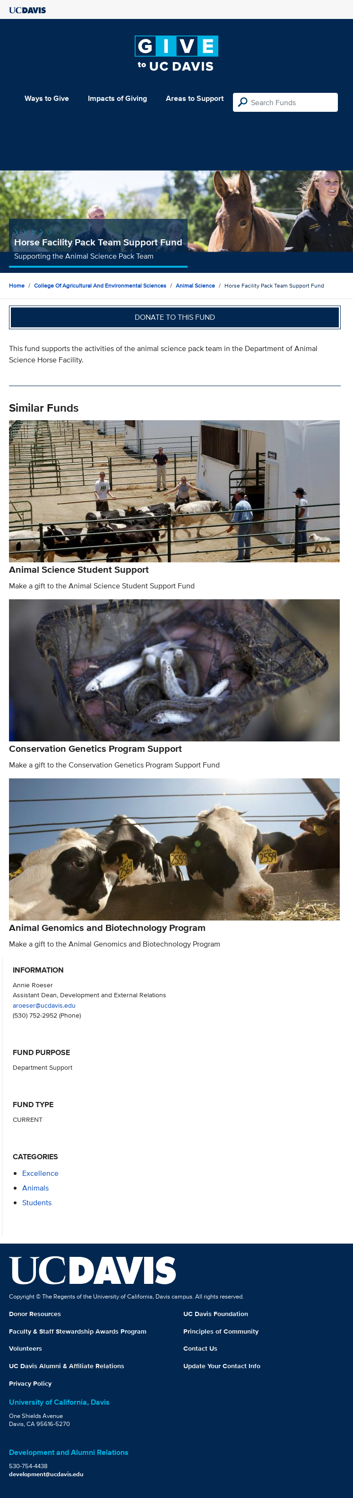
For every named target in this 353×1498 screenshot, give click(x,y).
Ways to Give (47, 98)
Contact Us (200, 1348)
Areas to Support (195, 98)
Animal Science (195, 285)
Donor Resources (35, 1313)
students (37, 1202)
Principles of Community (220, 1331)
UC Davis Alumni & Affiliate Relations (66, 1366)
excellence (40, 1173)
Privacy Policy (30, 1383)
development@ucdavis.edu (46, 1474)
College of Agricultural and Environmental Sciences (100, 285)
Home (17, 285)
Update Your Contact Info (221, 1366)
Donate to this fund (175, 317)
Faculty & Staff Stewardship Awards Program (77, 1331)
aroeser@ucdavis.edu (44, 1005)
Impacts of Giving (117, 98)
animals (35, 1187)
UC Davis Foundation (215, 1313)
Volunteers (25, 1348)
